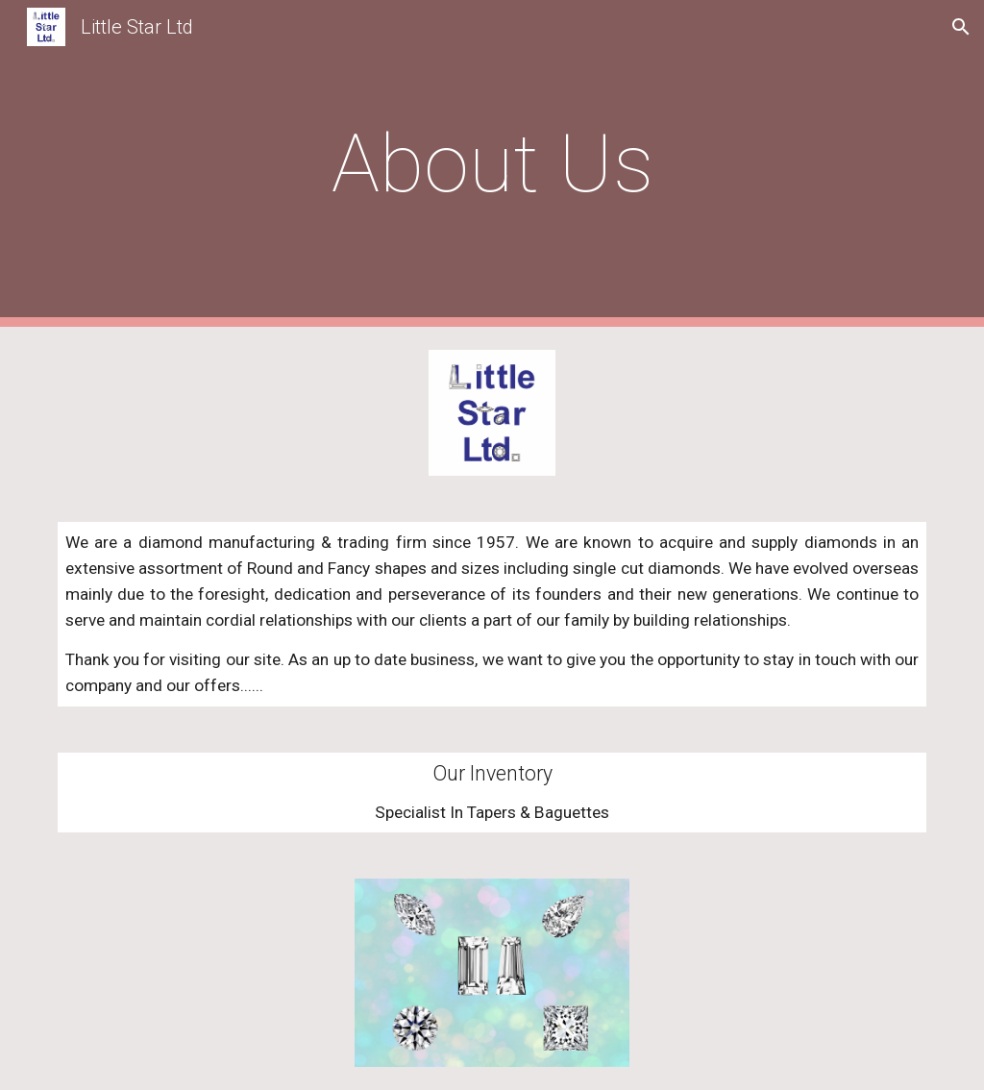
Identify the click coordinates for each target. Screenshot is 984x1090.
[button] (961, 27)
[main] (492, 164)
